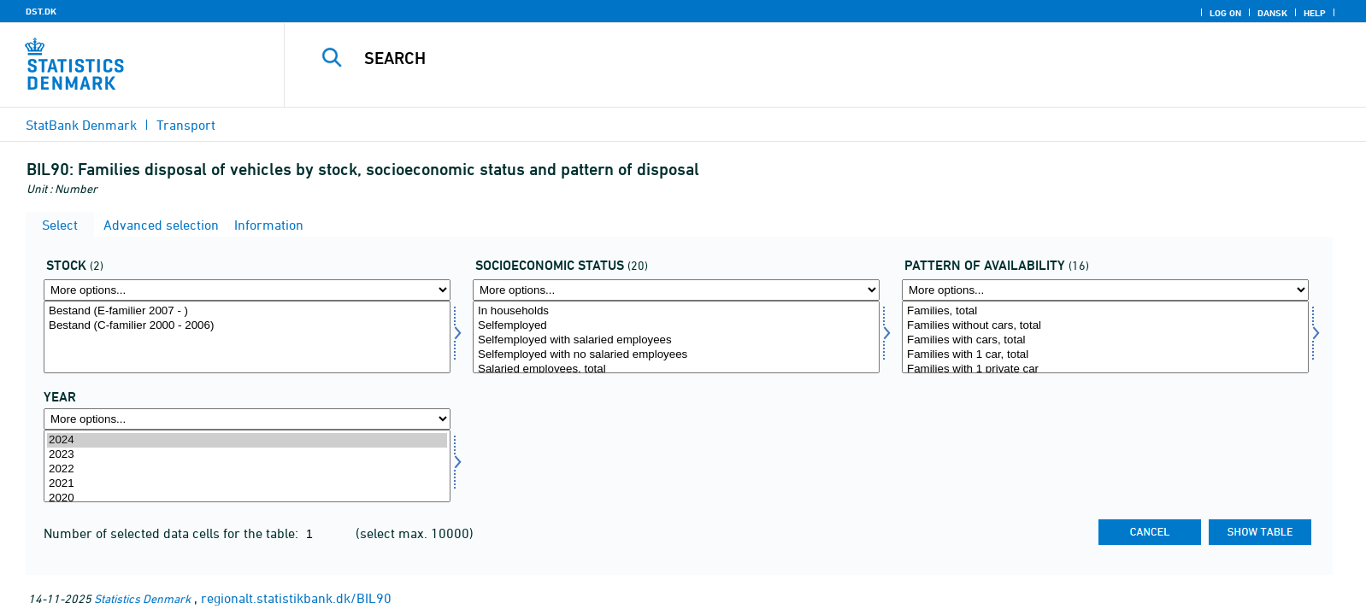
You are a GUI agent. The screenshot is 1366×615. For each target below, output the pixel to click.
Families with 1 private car (1105, 369)
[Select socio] (676, 337)
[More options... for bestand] (247, 290)
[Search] (784, 58)
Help (1315, 13)
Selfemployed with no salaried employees (676, 355)
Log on (1225, 13)
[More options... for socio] (676, 290)
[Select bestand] (247, 337)
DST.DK (41, 11)
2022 (247, 469)
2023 (247, 455)
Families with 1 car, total (1105, 355)
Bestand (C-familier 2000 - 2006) (247, 326)
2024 (247, 440)
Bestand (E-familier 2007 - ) (247, 311)
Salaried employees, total (676, 369)
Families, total (1105, 311)
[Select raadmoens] (1105, 337)
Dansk (1272, 13)
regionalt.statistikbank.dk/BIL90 (296, 598)
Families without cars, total (1105, 326)
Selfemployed (676, 326)
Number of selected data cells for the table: (173, 533)
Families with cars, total (1105, 340)
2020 (247, 498)
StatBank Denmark (81, 124)
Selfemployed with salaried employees (676, 340)
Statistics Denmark (142, 598)
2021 (247, 484)
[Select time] (247, 466)
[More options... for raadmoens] (1105, 290)
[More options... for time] (247, 419)
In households (676, 311)
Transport (185, 124)
